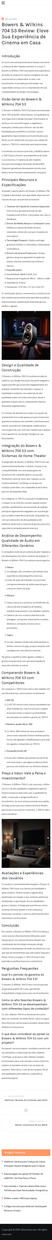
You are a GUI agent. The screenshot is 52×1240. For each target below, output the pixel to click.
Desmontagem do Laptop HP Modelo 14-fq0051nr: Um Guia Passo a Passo (24, 1175)
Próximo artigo (36, 1121)
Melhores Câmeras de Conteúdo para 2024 (26, 1100)
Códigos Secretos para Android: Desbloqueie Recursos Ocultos (25, 1208)
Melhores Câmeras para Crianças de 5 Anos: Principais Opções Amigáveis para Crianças (25, 1163)
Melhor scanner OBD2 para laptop (20, 1198)
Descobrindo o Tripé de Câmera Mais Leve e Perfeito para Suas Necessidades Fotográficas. (26, 1188)
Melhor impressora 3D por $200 (31, 1125)
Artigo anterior (16, 1096)
